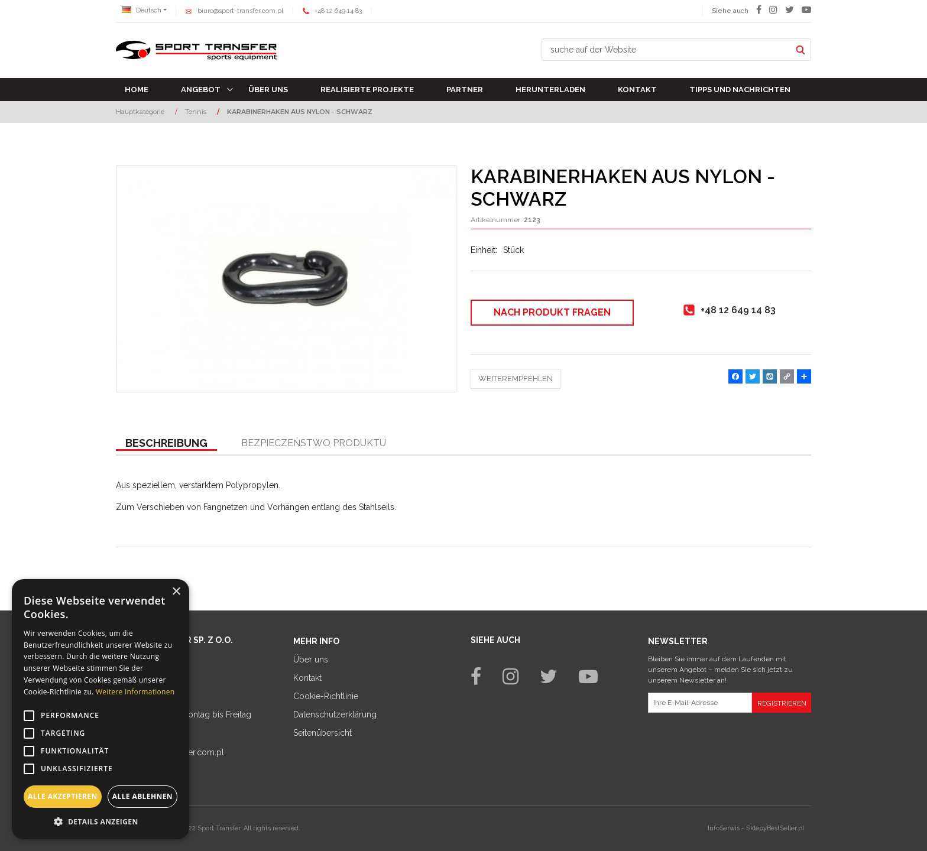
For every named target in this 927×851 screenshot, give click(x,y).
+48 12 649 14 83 (338, 11)
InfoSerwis (724, 828)
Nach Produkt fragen (552, 312)
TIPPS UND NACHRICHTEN (739, 89)
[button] (166, 444)
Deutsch (141, 10)
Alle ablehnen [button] (142, 796)
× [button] (175, 591)
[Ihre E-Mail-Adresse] (700, 703)
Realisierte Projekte (367, 89)
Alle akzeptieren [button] (63, 796)
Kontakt (637, 89)
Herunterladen (550, 89)
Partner (464, 89)
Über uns (268, 89)
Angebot (201, 89)
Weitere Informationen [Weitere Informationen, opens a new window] (135, 692)
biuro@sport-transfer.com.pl (240, 11)
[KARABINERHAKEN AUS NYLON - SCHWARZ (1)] (286, 279)
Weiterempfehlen (515, 378)
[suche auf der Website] (666, 49)
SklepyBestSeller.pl (775, 828)
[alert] (100, 709)
